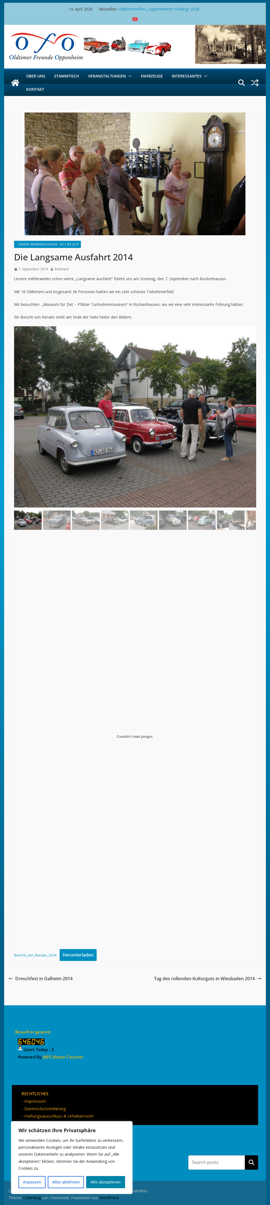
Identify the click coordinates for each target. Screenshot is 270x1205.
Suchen (251, 1162)
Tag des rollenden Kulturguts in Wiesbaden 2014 (207, 979)
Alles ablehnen (66, 1182)
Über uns (35, 76)
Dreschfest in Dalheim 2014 (41, 979)
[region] (72, 1157)
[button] (129, 76)
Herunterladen (78, 955)
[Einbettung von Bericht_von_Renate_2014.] (135, 737)
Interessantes (187, 76)
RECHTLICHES (35, 1093)
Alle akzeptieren (106, 1182)
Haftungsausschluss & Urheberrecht (59, 1116)
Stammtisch (66, 76)
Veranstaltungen (107, 76)
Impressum (35, 1101)
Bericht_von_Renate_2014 (35, 955)
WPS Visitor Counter (63, 1057)
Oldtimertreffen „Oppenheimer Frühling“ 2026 (158, 9)
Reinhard (62, 269)
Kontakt (35, 89)
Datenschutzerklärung (45, 1108)
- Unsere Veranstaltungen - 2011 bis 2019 (47, 244)
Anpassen (32, 1182)
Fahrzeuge (152, 76)
